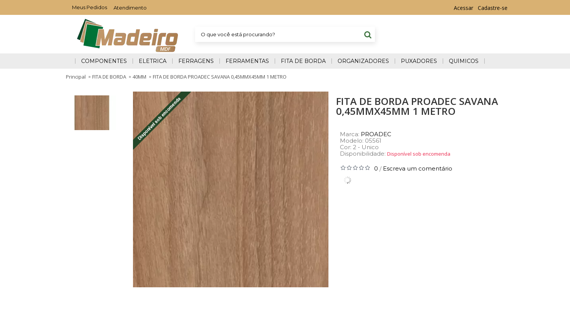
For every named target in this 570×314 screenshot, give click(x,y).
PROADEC (376, 134)
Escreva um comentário (417, 168)
